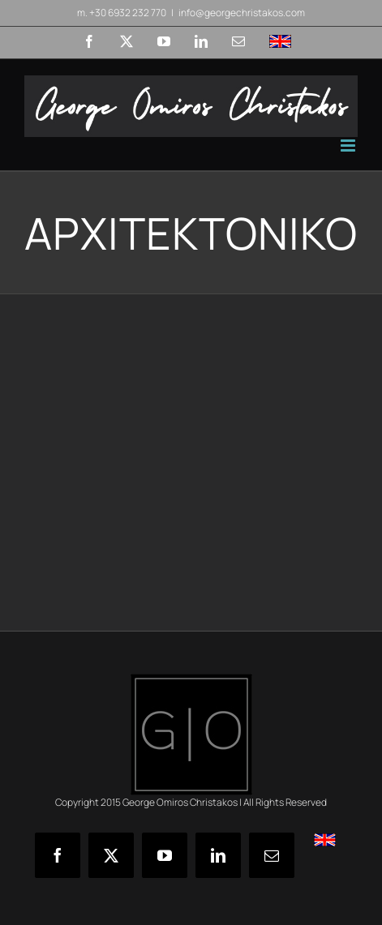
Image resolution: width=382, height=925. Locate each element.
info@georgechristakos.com (241, 12)
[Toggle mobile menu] (349, 145)
